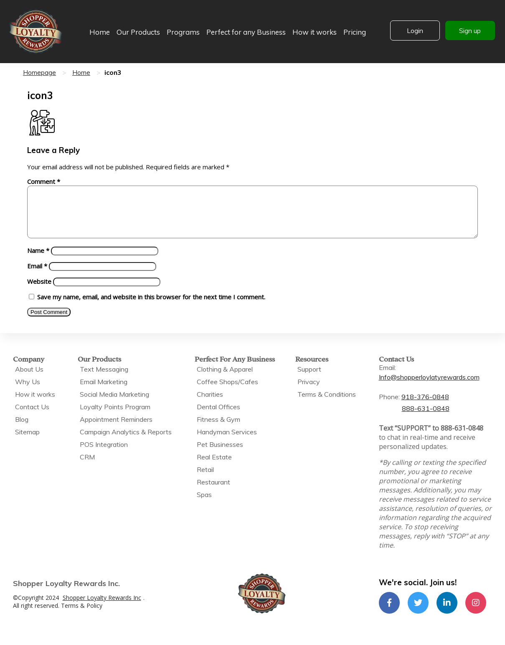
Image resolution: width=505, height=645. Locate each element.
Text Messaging (104, 379)
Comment (43, 181)
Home (99, 32)
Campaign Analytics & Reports (126, 442)
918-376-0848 (425, 407)
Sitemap (27, 442)
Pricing (354, 32)
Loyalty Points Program (115, 417)
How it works (314, 32)
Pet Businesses (220, 454)
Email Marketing (103, 392)
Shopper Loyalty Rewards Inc (102, 608)
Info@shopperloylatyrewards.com (429, 387)
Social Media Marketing (114, 404)
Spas (204, 504)
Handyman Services (227, 442)
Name (38, 260)
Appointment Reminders (116, 429)
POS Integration (104, 454)
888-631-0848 (425, 418)
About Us (29, 379)
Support (309, 379)
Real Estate (214, 467)
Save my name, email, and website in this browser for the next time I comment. (151, 307)
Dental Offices (218, 417)
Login (415, 30)
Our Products (138, 32)
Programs (183, 32)
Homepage (39, 72)
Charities (210, 404)
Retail (205, 479)
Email (37, 276)
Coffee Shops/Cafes (227, 392)
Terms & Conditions (326, 404)
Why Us (27, 392)
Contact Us (32, 417)
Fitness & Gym (218, 429)
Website (39, 291)
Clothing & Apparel (225, 379)
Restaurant (213, 492)
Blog (21, 429)
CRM (87, 467)
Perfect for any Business (246, 32)
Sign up (470, 30)
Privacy (308, 392)
